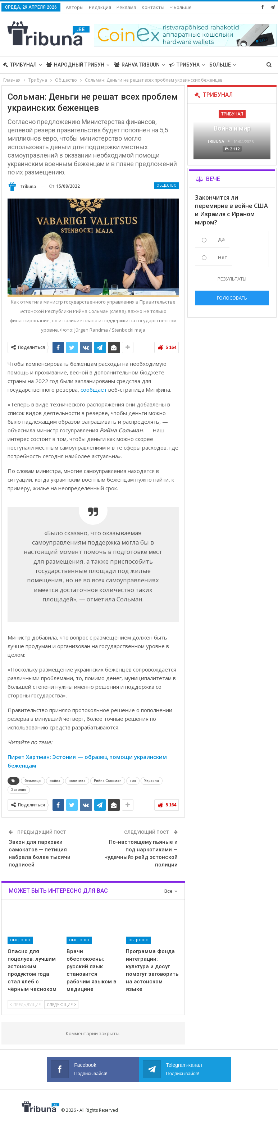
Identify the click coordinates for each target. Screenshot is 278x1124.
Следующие (61, 1004)
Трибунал (20, 65)
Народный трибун (75, 65)
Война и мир (232, 128)
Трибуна (184, 65)
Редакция (100, 7)
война (55, 781)
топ (133, 781)
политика (77, 781)
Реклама (126, 7)
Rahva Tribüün (137, 65)
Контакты (153, 7)
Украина (151, 781)
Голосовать (232, 298)
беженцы (32, 781)
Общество (166, 185)
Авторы (74, 7)
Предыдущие (25, 1004)
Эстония (18, 790)
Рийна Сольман (108, 781)
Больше (181, 7)
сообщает (94, 389)
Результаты (232, 279)
